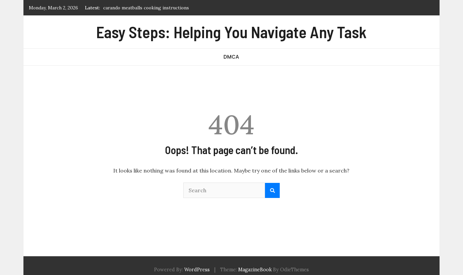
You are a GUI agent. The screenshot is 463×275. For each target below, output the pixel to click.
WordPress (197, 270)
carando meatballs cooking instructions (146, 8)
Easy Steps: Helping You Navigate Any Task (231, 32)
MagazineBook (255, 270)
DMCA (231, 56)
